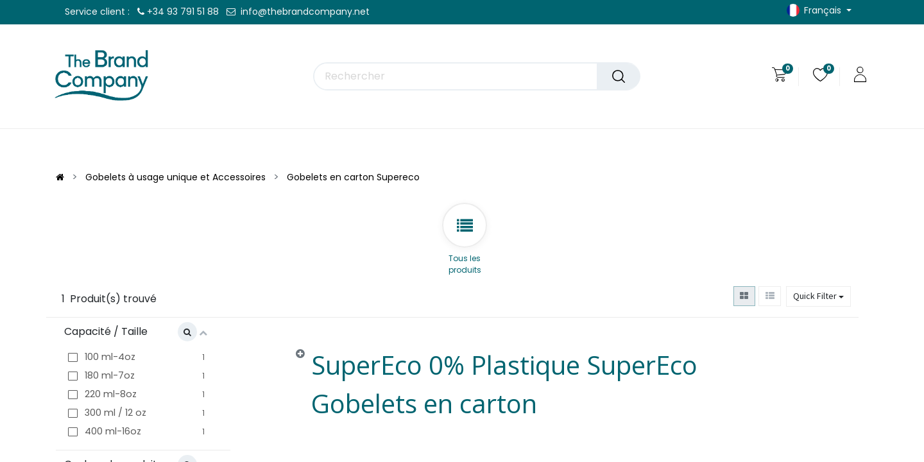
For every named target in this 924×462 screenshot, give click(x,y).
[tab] (553, 387)
